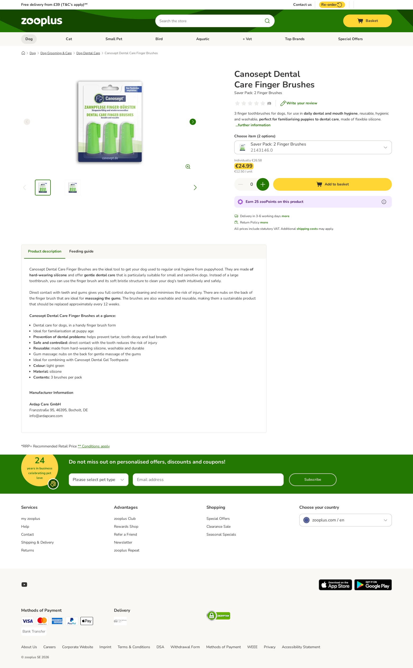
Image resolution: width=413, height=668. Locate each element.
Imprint (105, 647)
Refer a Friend (125, 534)
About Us (29, 647)
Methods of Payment (223, 647)
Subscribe (312, 479)
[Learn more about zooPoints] (384, 202)
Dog (29, 38)
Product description (44, 251)
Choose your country (319, 507)
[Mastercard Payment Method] (42, 622)
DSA (160, 647)
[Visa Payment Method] (27, 622)
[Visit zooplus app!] (335, 589)
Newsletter (123, 542)
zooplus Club (125, 518)
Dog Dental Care (88, 53)
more (286, 216)
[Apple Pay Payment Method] (86, 622)
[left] (27, 122)
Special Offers (350, 38)
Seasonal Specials (221, 534)
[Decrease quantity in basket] (240, 184)
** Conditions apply (94, 446)
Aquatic (202, 38)
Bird (159, 38)
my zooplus (30, 518)
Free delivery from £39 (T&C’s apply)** (54, 4)
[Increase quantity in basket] (262, 184)
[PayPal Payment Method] (72, 622)
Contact (27, 534)
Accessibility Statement (301, 647)
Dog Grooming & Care (56, 53)
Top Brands (295, 38)
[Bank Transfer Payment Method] (33, 631)
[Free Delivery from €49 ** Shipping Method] (120, 622)
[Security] (218, 616)
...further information (253, 125)
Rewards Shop (126, 526)
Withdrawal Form (185, 647)
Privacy (270, 647)
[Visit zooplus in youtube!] (24, 584)
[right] (193, 122)
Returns (27, 550)
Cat (69, 38)
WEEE (252, 647)
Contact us (302, 4)
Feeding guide (81, 251)
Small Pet (113, 38)
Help (25, 526)
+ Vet (247, 38)
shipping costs (307, 229)
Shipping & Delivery (37, 542)
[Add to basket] (332, 184)
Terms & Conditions (134, 647)
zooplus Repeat (126, 550)
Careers (49, 647)
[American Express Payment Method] (57, 622)
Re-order (332, 5)
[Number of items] (251, 184)
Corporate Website (77, 647)
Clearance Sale (218, 526)
